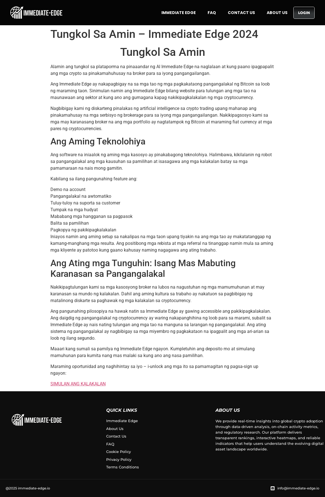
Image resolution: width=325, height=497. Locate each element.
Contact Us (241, 12)
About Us (277, 12)
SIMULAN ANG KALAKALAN (78, 383)
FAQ (212, 12)
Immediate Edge (178, 12)
